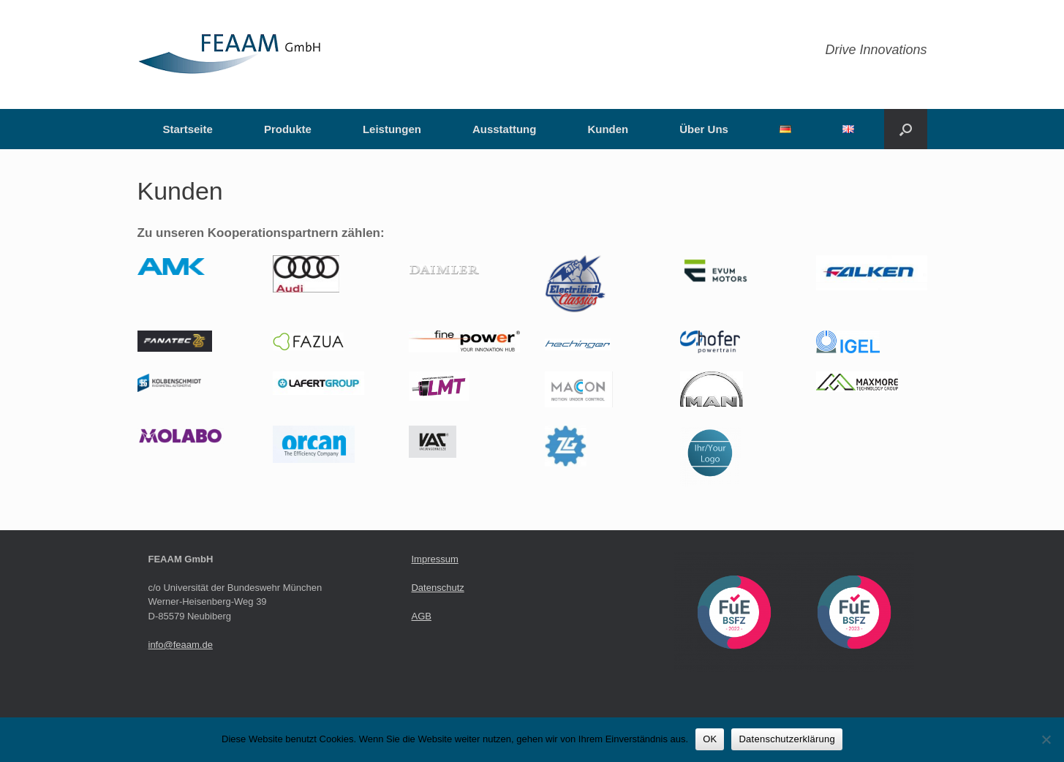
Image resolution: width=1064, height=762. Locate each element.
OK (710, 738)
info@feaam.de (180, 644)
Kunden (607, 129)
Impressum (434, 559)
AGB (421, 616)
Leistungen (392, 129)
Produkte (288, 129)
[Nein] (1045, 739)
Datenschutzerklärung (786, 738)
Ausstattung (504, 129)
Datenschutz (437, 587)
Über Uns (703, 129)
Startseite (188, 129)
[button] (905, 129)
